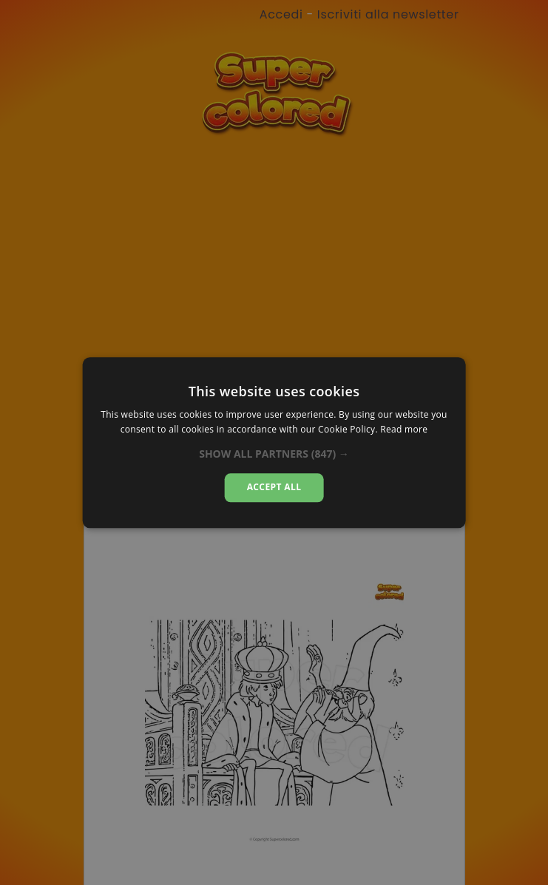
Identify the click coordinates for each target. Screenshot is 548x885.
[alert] (274, 442)
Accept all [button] (274, 487)
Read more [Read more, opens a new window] (403, 429)
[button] (274, 454)
